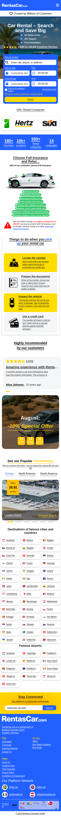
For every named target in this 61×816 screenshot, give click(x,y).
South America (48, 473)
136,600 (42, 47)
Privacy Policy (8, 772)
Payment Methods (10, 748)
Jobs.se (13, 787)
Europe (10, 473)
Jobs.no (41, 787)
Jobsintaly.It (15, 794)
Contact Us (7, 752)
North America (27, 473)
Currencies (6, 745)
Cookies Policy (8, 766)
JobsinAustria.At (46, 794)
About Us (6, 762)
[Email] (24, 707)
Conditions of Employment (13, 776)
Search (30, 99)
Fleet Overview (8, 769)
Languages (7, 741)
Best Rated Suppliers (42, 744)
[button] (8, 391)
